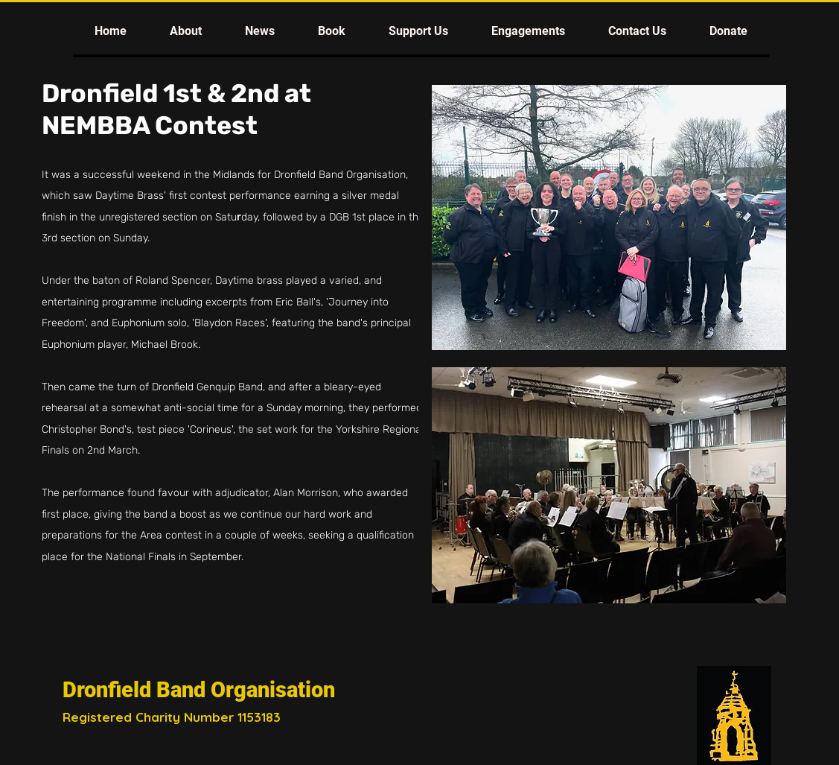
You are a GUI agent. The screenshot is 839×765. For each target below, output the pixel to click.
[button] (185, 30)
